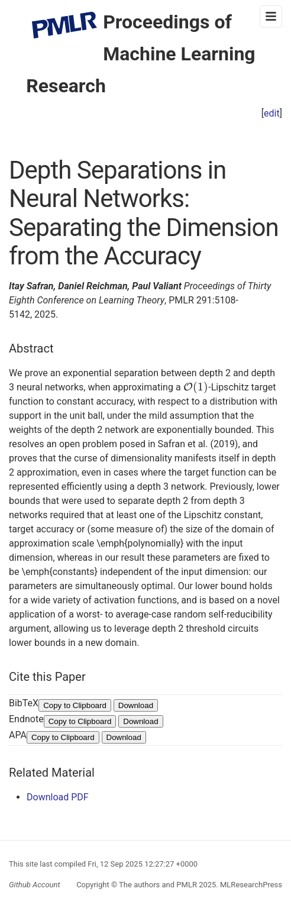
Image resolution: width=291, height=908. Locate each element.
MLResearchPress (250, 884)
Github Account (34, 884)
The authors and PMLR (158, 884)
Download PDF (58, 797)
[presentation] (196, 387)
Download (135, 705)
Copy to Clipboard (74, 705)
